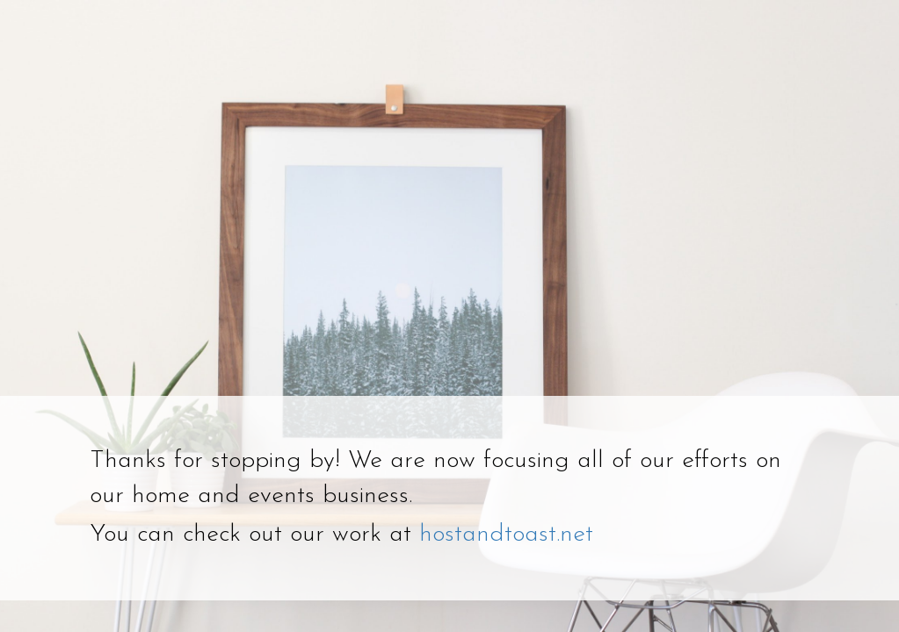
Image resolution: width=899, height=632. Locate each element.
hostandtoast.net (506, 534)
